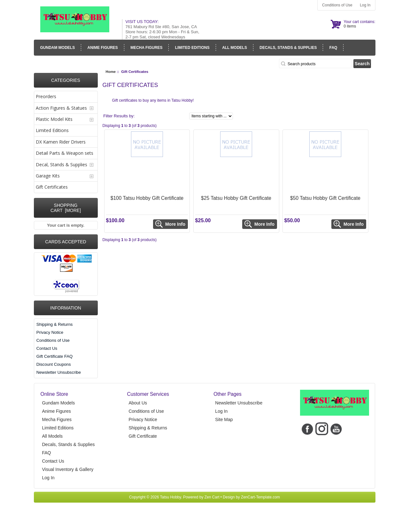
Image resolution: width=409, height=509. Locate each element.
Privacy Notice (49, 332)
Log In (365, 5)
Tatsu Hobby (170, 497)
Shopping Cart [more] (65, 208)
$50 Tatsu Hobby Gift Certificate (325, 198)
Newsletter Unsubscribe (58, 372)
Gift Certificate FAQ (54, 356)
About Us (137, 402)
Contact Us (46, 348)
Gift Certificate (142, 436)
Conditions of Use (337, 5)
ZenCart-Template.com (260, 497)
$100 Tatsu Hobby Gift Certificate (147, 198)
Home (111, 72)
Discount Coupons (53, 364)
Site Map (224, 419)
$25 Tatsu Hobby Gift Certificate (236, 198)
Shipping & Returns (54, 324)
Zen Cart (212, 497)
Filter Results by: (119, 116)
